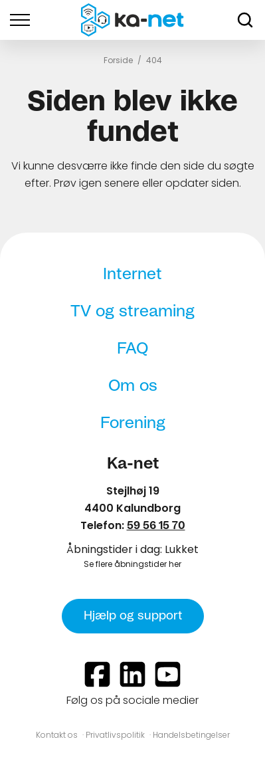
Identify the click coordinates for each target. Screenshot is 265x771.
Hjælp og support (133, 616)
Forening (132, 423)
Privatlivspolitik (115, 734)
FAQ (132, 349)
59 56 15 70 (156, 525)
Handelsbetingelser (191, 734)
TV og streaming (132, 312)
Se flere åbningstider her (132, 564)
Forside (118, 60)
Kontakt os (57, 734)
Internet (132, 274)
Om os (132, 386)
